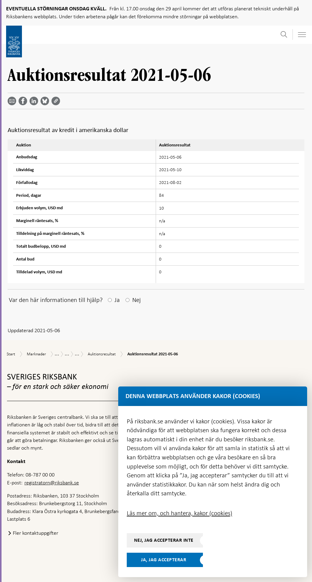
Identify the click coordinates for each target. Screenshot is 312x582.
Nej (136, 300)
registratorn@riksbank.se (51, 482)
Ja (117, 300)
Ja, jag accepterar (163, 559)
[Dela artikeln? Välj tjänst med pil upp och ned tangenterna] (35, 101)
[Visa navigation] (301, 35)
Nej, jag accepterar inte (163, 540)
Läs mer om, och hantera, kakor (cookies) (179, 513)
